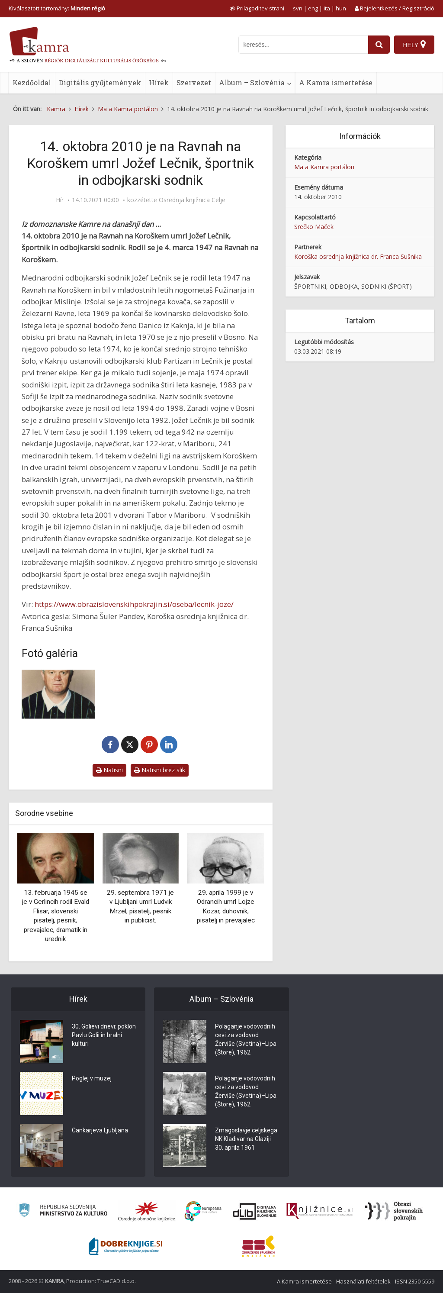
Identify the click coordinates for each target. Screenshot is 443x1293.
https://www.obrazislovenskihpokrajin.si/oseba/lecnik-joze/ (134, 604)
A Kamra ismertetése (335, 82)
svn (297, 8)
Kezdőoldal (32, 82)
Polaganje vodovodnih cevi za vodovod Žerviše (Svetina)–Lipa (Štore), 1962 (245, 1039)
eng (313, 8)
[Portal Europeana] (203, 1211)
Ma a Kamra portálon (324, 167)
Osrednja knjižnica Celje (192, 200)
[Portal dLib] (255, 1211)
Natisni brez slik (159, 770)
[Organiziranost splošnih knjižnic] (147, 1211)
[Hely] (414, 44)
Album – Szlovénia (252, 82)
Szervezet (194, 82)
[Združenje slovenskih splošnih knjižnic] (319, 1211)
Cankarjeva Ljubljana (100, 1130)
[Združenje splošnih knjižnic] (258, 1246)
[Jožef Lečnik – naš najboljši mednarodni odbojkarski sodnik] (58, 694)
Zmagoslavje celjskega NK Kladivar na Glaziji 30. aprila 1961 (246, 1139)
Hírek (159, 82)
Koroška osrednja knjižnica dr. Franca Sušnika (358, 256)
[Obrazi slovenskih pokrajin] (394, 1211)
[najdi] (379, 44)
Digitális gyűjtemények (100, 82)
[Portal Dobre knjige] (125, 1246)
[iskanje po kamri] (303, 44)
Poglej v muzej (92, 1078)
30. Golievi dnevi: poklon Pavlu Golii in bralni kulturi (104, 1035)
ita (327, 8)
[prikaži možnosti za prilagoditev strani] (257, 8)
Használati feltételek (363, 1281)
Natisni (109, 770)
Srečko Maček (314, 226)
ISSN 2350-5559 (414, 1281)
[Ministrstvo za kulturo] (63, 1211)
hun (341, 8)
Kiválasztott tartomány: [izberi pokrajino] (57, 8)
